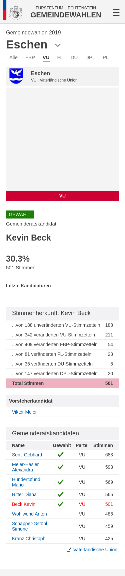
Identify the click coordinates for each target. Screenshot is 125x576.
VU (46, 57)
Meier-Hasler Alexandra (25, 467)
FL (60, 57)
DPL (90, 57)
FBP (30, 57)
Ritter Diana (24, 494)
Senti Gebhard (27, 454)
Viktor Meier (24, 412)
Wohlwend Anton (29, 514)
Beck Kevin (23, 504)
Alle (13, 57)
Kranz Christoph (28, 538)
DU (74, 57)
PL (106, 57)
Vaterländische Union (95, 549)
